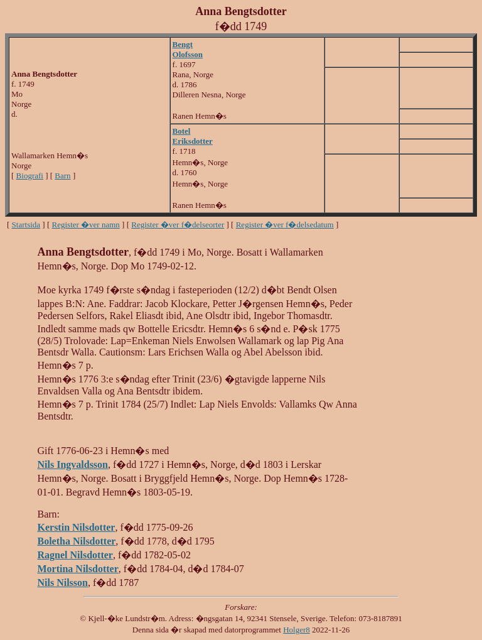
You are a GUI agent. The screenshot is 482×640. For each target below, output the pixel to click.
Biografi (29, 175)
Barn (62, 175)
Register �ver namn (86, 224)
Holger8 (296, 629)
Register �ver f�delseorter (177, 224)
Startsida (26, 224)
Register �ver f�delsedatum (285, 224)
